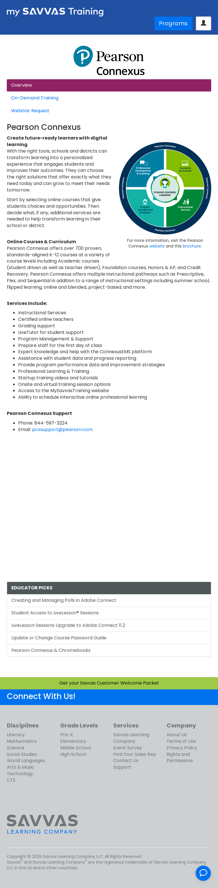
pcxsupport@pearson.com (62, 429)
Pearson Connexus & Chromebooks (51, 650)
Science (15, 747)
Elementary (73, 741)
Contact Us (126, 760)
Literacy (16, 734)
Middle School (75, 747)
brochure (192, 246)
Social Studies (22, 754)
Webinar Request (30, 110)
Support (122, 767)
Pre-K (66, 734)
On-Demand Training (34, 98)
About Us (177, 734)
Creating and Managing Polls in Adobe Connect (63, 600)
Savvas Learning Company (131, 737)
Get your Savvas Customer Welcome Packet (109, 683)
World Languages (26, 760)
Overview (21, 85)
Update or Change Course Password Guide (58, 638)
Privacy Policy (182, 747)
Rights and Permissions (180, 757)
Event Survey (127, 747)
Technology (20, 773)
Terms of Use (181, 741)
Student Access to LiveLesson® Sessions (55, 613)
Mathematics (22, 741)
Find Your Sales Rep (134, 754)
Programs (173, 23)
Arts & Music (20, 767)
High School (73, 754)
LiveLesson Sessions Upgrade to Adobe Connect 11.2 (68, 625)
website (157, 246)
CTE (11, 780)
